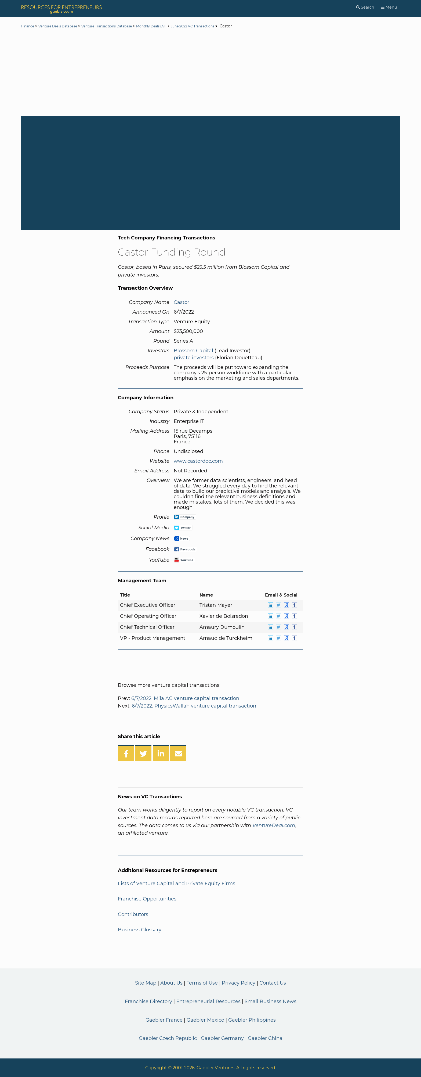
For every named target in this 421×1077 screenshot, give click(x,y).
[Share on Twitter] (143, 753)
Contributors (133, 914)
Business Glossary (139, 930)
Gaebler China (265, 1038)
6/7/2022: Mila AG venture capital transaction (185, 698)
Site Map (145, 983)
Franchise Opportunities (147, 899)
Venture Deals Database (64, 26)
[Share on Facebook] (126, 753)
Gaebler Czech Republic (168, 1038)
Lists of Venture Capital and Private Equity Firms (176, 883)
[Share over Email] (178, 753)
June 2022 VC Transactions (224, 26)
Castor (181, 302)
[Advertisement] (210, 73)
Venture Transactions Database (122, 26)
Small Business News (270, 1001)
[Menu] (389, 7)
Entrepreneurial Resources (208, 1001)
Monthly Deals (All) (175, 26)
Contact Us (272, 983)
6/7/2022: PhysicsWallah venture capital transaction (194, 706)
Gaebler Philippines (252, 1020)
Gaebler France (164, 1020)
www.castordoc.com (198, 461)
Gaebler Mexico (205, 1020)
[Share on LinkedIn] (161, 753)
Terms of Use (202, 983)
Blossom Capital (193, 351)
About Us (171, 983)
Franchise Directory (148, 1001)
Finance (29, 26)
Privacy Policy (238, 983)
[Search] (365, 7)
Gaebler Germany (222, 1038)
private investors (194, 358)
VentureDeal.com (273, 825)
